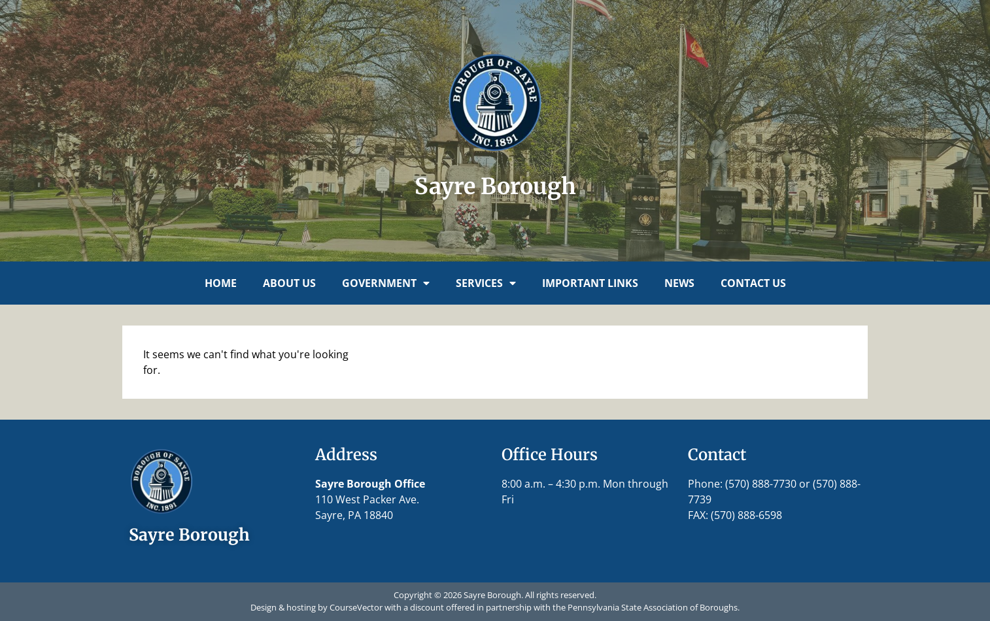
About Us (289, 283)
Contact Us (753, 283)
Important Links (590, 283)
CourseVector (356, 607)
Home (221, 283)
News (679, 283)
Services (486, 283)
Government (386, 283)
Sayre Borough (495, 186)
